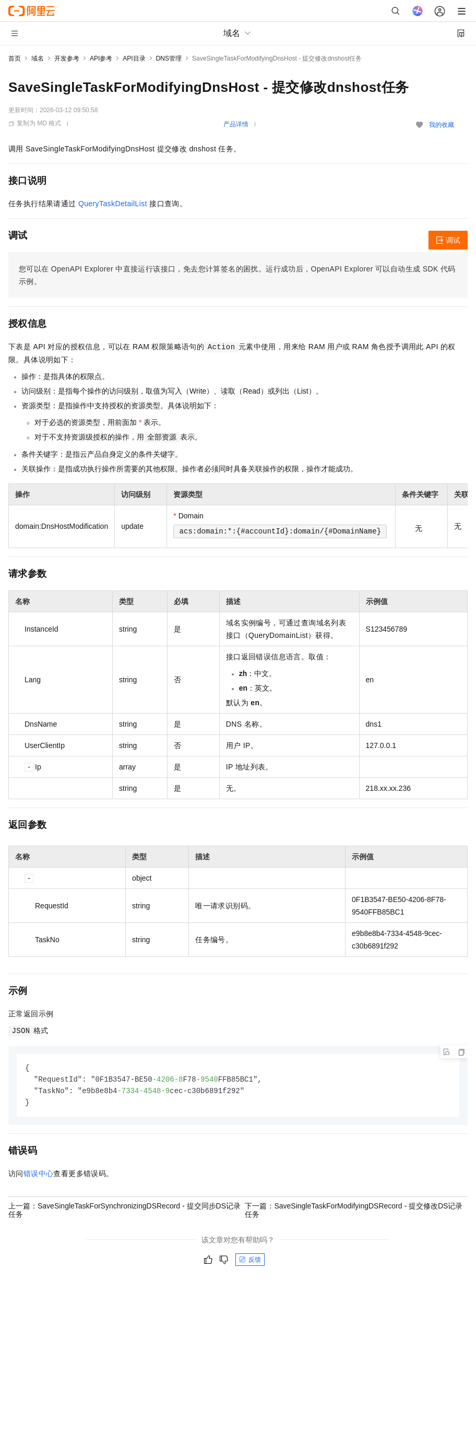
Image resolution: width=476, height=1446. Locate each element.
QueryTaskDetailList (112, 203)
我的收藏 (441, 124)
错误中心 (38, 1175)
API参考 (101, 58)
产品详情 (235, 124)
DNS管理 (169, 58)
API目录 (134, 58)
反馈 (250, 1261)
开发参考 (66, 58)
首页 (14, 58)
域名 (37, 58)
